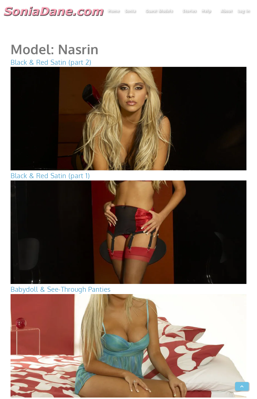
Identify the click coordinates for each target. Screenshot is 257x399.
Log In (244, 10)
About (226, 10)
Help (208, 10)
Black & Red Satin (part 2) (51, 62)
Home (113, 10)
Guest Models (161, 10)
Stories (189, 10)
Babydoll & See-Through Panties (61, 289)
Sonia (132, 10)
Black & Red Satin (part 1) (50, 175)
